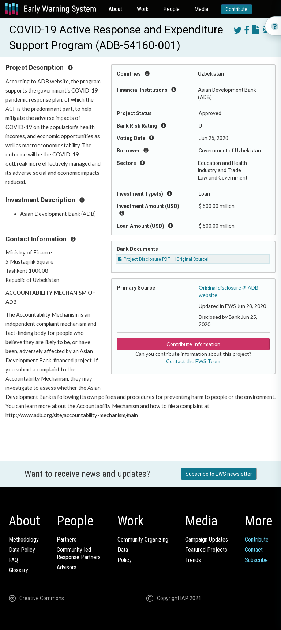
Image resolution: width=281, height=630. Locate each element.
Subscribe (256, 560)
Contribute (236, 9)
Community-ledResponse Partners (79, 553)
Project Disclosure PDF (144, 259)
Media (201, 8)
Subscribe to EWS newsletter (219, 474)
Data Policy (22, 549)
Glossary (18, 570)
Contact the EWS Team (193, 361)
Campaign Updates (206, 539)
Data (122, 549)
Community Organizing (142, 539)
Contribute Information (193, 344)
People (171, 8)
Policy (124, 560)
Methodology (24, 539)
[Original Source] (192, 259)
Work (143, 8)
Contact (254, 549)
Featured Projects (206, 549)
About (115, 8)
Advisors (66, 567)
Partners (66, 539)
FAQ (13, 560)
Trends (193, 560)
